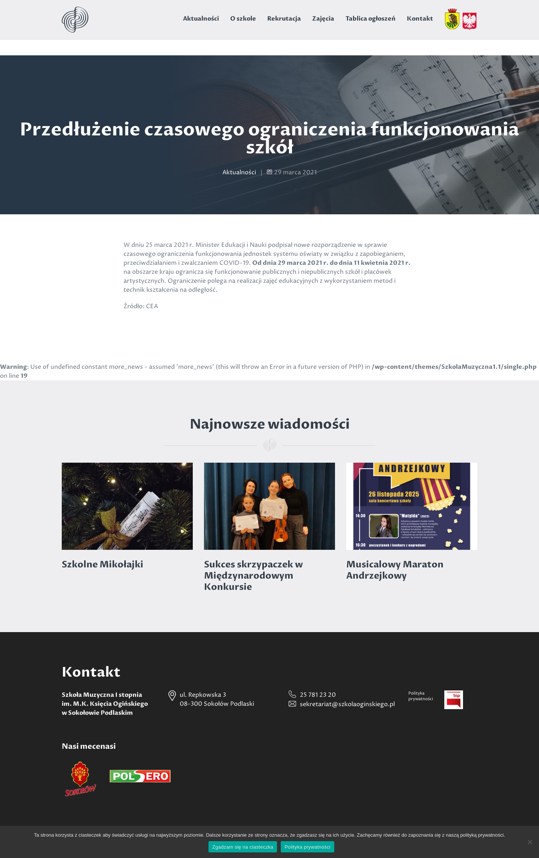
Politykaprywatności (420, 696)
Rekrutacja (284, 19)
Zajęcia (323, 19)
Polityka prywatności (307, 847)
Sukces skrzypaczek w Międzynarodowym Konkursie (253, 575)
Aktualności (201, 19)
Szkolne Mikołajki (102, 564)
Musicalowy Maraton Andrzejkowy (395, 570)
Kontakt (420, 19)
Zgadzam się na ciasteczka (242, 847)
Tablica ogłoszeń (370, 19)
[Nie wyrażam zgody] (529, 842)
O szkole (243, 19)
